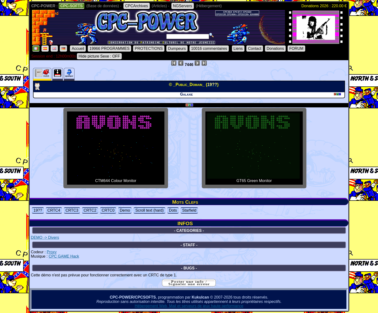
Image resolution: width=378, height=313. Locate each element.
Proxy (52, 252)
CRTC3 (72, 210)
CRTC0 (108, 210)
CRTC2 (90, 210)
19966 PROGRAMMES (109, 48)
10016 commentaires (209, 48)
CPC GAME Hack (64, 256)
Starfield (189, 210)
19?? (38, 210)
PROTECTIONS (149, 48)
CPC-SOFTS (71, 6)
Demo (125, 210)
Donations (275, 48)
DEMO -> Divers (45, 237)
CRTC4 (53, 210)
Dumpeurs (177, 48)
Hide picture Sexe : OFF (99, 56)
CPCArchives (136, 6)
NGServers (182, 6)
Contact (254, 48)
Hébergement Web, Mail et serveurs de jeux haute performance (189, 306)
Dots (173, 210)
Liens (238, 48)
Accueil (78, 48)
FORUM (296, 48)
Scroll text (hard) (149, 210)
